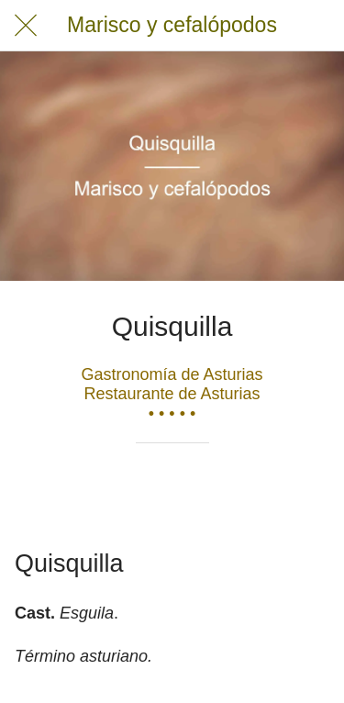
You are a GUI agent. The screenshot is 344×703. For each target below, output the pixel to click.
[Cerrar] (26, 26)
